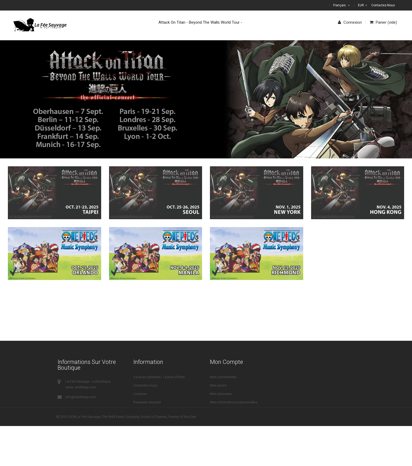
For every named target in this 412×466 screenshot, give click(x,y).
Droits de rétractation (149, 427)
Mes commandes (223, 377)
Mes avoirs (218, 385)
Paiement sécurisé (147, 402)
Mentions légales (146, 419)
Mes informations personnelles (233, 402)
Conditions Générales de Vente (156, 411)
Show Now (281, 118)
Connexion (350, 22)
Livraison (140, 394)
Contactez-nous (383, 5)
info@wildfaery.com (80, 397)
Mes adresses (220, 394)
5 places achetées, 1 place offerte (159, 377)
